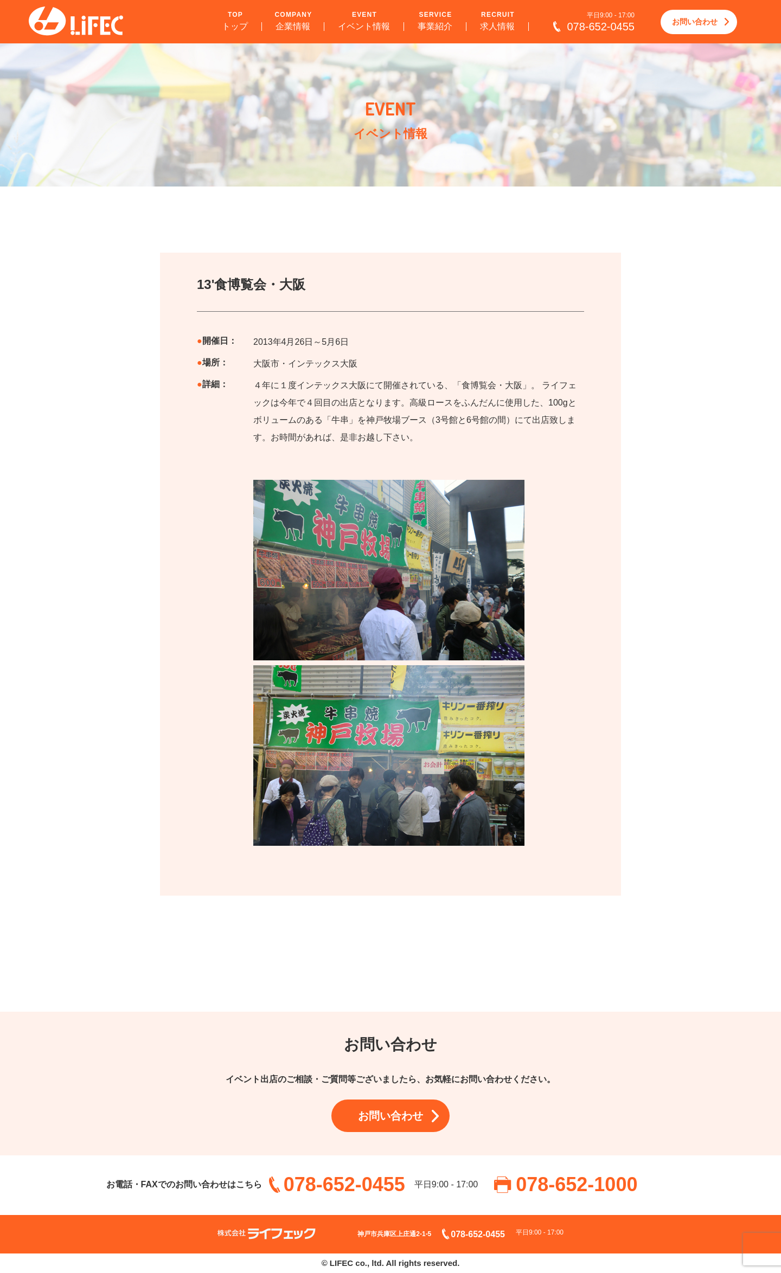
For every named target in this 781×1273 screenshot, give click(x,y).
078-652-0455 (601, 27)
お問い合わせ (695, 21)
